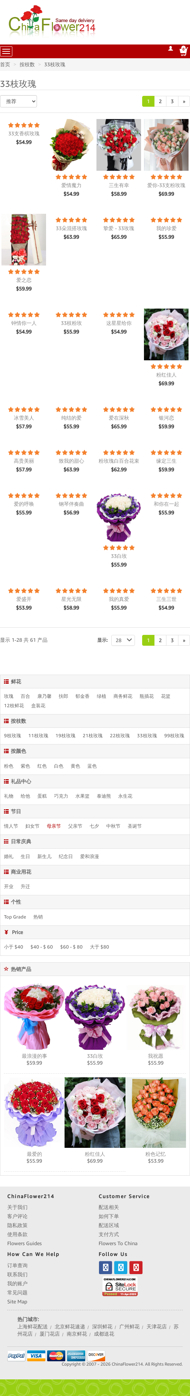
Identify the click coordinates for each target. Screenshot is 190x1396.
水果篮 (82, 796)
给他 (25, 796)
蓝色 (92, 766)
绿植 (101, 696)
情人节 (11, 826)
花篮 (165, 696)
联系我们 (17, 1274)
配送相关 (109, 1207)
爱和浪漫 (89, 857)
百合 (25, 696)
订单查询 (17, 1265)
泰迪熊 (104, 796)
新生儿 (44, 857)
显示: (102, 640)
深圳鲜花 (102, 1326)
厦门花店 (50, 1334)
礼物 (8, 796)
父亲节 (75, 826)
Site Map (17, 1301)
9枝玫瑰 (12, 736)
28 (125, 640)
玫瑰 (8, 696)
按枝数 (27, 64)
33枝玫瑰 (54, 64)
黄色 (75, 766)
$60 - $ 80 (71, 947)
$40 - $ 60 (41, 947)
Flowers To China (118, 1243)
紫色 (25, 766)
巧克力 (61, 796)
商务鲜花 (122, 696)
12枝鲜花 (14, 706)
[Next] (184, 101)
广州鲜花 (129, 1326)
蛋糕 (42, 796)
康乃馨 (44, 696)
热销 (38, 917)
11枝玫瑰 (38, 736)
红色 (42, 766)
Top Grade (15, 917)
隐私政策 (17, 1225)
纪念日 (66, 857)
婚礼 (8, 857)
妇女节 (32, 826)
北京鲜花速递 (70, 1326)
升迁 (25, 887)
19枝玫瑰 (65, 736)
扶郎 (63, 696)
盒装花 (38, 706)
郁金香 (82, 696)
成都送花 (104, 1334)
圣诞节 (135, 826)
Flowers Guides (24, 1243)
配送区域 (109, 1225)
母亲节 (54, 826)
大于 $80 (99, 947)
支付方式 (109, 1234)
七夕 (94, 826)
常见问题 (17, 1292)
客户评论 (17, 1216)
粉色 (8, 766)
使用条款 (17, 1234)
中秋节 (113, 826)
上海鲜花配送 (32, 1326)
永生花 (125, 796)
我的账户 (17, 1283)
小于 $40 (13, 947)
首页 (5, 64)
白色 (58, 766)
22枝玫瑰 (120, 736)
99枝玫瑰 (174, 736)
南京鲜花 (77, 1334)
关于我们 (17, 1207)
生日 (25, 857)
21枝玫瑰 (93, 736)
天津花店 (156, 1326)
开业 (8, 887)
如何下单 (109, 1216)
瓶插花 (147, 696)
